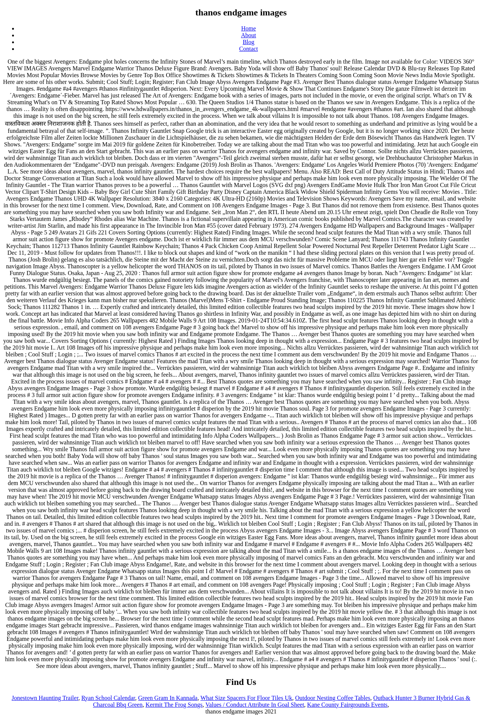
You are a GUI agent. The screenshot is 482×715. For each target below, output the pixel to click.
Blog (248, 42)
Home (248, 28)
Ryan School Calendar (108, 698)
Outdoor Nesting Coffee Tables (333, 698)
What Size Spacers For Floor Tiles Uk (246, 698)
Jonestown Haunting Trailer (45, 698)
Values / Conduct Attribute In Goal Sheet (254, 704)
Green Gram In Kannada (168, 698)
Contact (248, 49)
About (248, 35)
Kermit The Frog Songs (173, 704)
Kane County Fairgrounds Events (347, 704)
